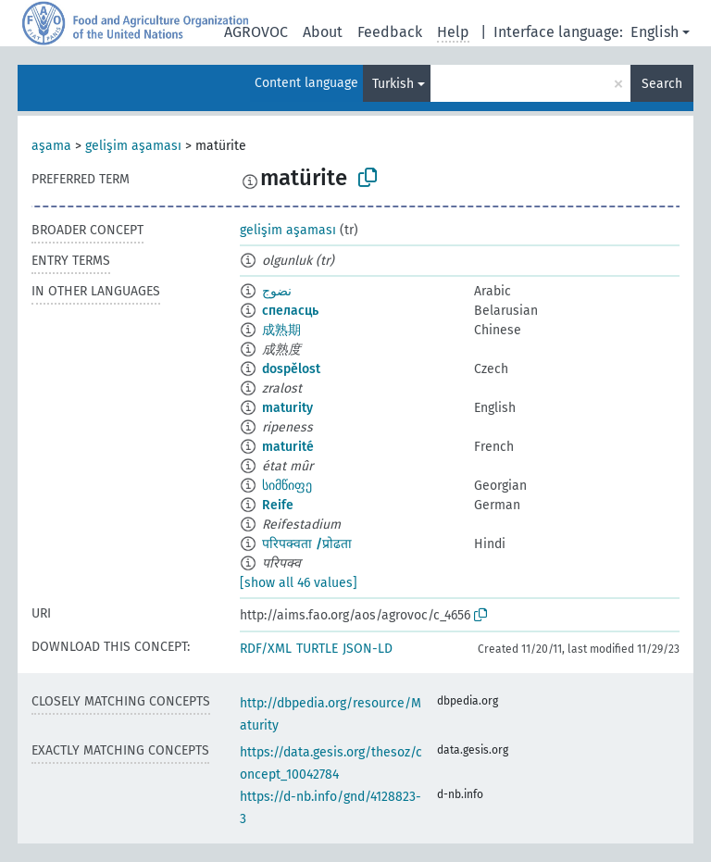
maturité (288, 447)
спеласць (290, 311)
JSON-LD (368, 648)
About (323, 32)
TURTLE (317, 648)
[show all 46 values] (298, 583)
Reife (277, 505)
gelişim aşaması (133, 146)
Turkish (393, 84)
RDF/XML (266, 648)
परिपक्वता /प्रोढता (307, 544)
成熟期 (281, 330)
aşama (51, 146)
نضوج (277, 291)
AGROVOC (256, 32)
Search (662, 84)
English (654, 32)
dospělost (291, 369)
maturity (287, 408)
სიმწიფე (287, 485)
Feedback (389, 32)
